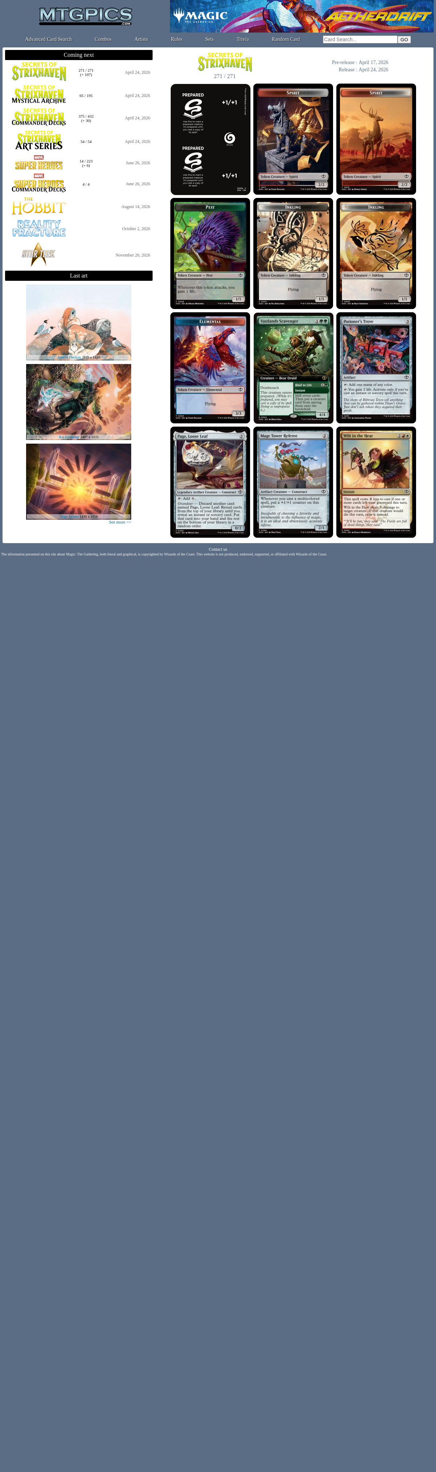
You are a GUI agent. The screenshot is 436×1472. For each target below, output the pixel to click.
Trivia (243, 39)
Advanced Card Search (48, 39)
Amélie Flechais (69, 357)
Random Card (286, 39)
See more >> (120, 522)
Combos (103, 39)
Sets (209, 39)
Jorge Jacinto (69, 517)
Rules (177, 39)
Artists (141, 39)
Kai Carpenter (69, 437)
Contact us (218, 549)
